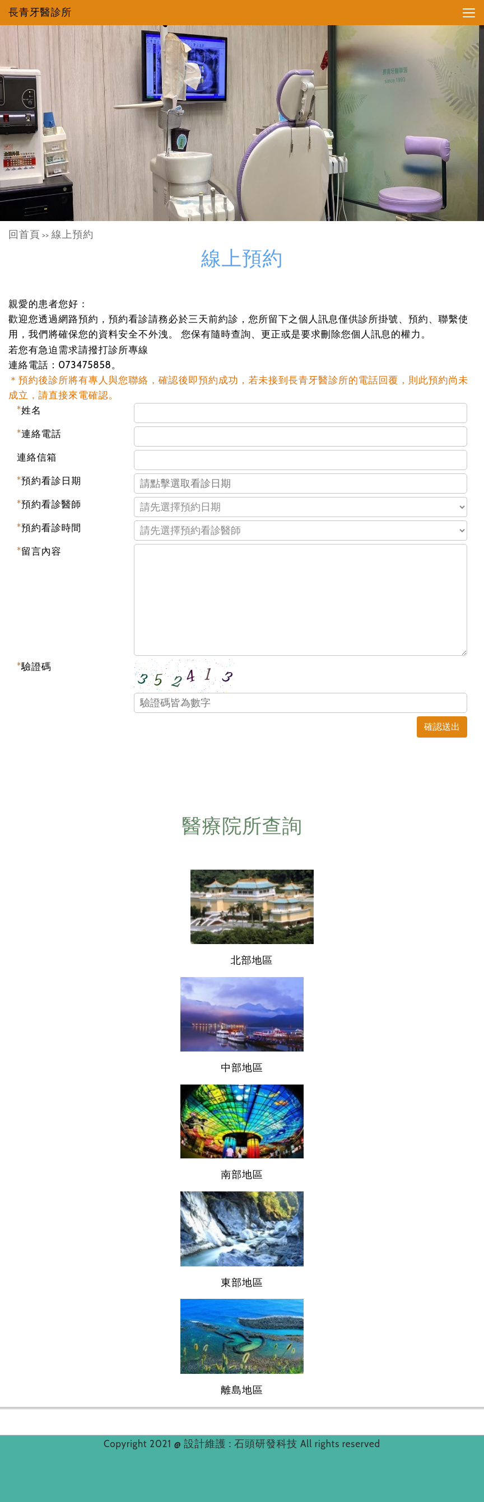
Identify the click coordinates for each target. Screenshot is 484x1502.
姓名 (29, 410)
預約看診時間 (49, 527)
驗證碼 (34, 666)
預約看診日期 (49, 480)
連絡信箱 (37, 457)
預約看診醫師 (49, 504)
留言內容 (39, 551)
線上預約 (73, 234)
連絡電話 (39, 433)
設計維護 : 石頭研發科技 (242, 1444)
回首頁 (24, 234)
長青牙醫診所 (40, 12)
